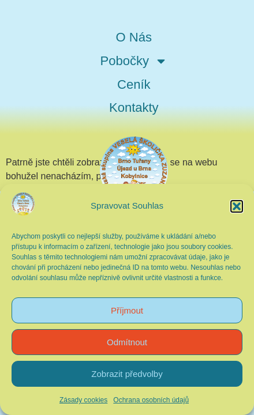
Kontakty (134, 107)
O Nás (134, 37)
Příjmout (127, 310)
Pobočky (133, 61)
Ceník (133, 84)
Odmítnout (127, 342)
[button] (236, 206)
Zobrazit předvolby (126, 374)
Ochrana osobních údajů (151, 400)
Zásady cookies (83, 400)
